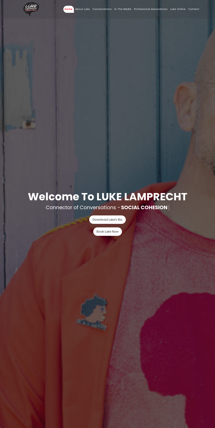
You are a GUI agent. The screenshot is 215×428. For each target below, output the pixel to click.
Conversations (102, 9)
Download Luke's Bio (107, 219)
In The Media (122, 9)
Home (69, 9)
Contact (193, 9)
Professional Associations (151, 9)
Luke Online (178, 9)
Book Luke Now (108, 231)
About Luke (82, 9)
